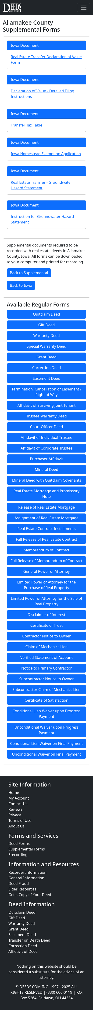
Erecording (18, 854)
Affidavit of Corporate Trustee (46, 448)
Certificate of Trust (46, 625)
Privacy (14, 814)
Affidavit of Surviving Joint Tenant (47, 405)
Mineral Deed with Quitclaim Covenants (46, 480)
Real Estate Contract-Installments (46, 528)
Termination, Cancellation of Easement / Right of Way (46, 392)
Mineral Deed (46, 469)
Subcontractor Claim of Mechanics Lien (46, 689)
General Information (26, 877)
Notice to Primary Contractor (46, 668)
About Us (16, 826)
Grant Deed (46, 357)
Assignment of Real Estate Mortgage (46, 517)
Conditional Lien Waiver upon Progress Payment (46, 713)
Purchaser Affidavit (46, 458)
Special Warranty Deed (46, 346)
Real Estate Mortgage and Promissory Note (46, 493)
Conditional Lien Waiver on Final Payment (46, 743)
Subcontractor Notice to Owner (46, 678)
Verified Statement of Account (46, 657)
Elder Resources (22, 889)
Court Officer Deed (46, 426)
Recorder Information (27, 872)
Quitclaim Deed (46, 314)
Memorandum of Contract (46, 550)
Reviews (15, 809)
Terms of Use (19, 820)
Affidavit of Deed (23, 951)
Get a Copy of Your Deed (29, 894)
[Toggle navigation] (83, 7)
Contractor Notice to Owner (46, 636)
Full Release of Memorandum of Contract (46, 560)
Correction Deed (46, 367)
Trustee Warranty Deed (46, 416)
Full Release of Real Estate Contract (46, 539)
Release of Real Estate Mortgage (46, 507)
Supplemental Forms (26, 849)
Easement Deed (46, 378)
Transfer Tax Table (26, 125)
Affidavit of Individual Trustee (46, 437)
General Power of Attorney (46, 571)
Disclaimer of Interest (46, 614)
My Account (18, 798)
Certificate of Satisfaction (46, 700)
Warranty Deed (46, 335)
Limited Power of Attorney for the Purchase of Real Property (46, 585)
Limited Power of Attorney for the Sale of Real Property (46, 601)
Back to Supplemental (29, 272)
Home (13, 792)
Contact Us (17, 803)
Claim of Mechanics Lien (46, 646)
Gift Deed (46, 324)
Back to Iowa (21, 285)
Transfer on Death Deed (29, 940)
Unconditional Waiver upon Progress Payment (46, 730)
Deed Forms (19, 843)
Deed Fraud (18, 883)
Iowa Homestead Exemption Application (46, 153)
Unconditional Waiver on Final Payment (46, 754)
